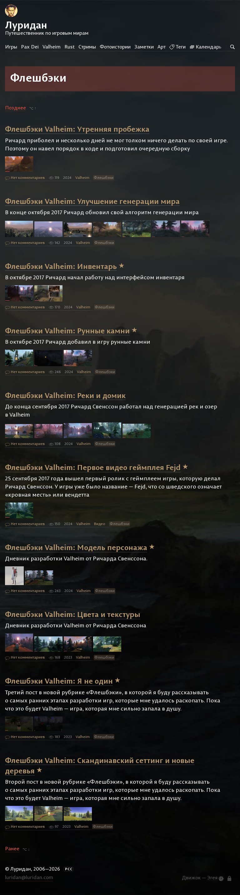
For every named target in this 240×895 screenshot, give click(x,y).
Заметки (144, 46)
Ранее (12, 849)
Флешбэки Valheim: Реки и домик (65, 395)
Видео (99, 523)
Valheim (51, 46)
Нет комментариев (25, 178)
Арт (162, 46)
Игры (11, 46)
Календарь (205, 46)
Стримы (87, 46)
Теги (177, 46)
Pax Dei (30, 46)
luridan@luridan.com (29, 877)
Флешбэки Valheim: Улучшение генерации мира (92, 200)
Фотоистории (115, 46)
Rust (69, 46)
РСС (68, 869)
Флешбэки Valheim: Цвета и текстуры (72, 614)
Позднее (15, 107)
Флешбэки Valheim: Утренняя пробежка (77, 129)
